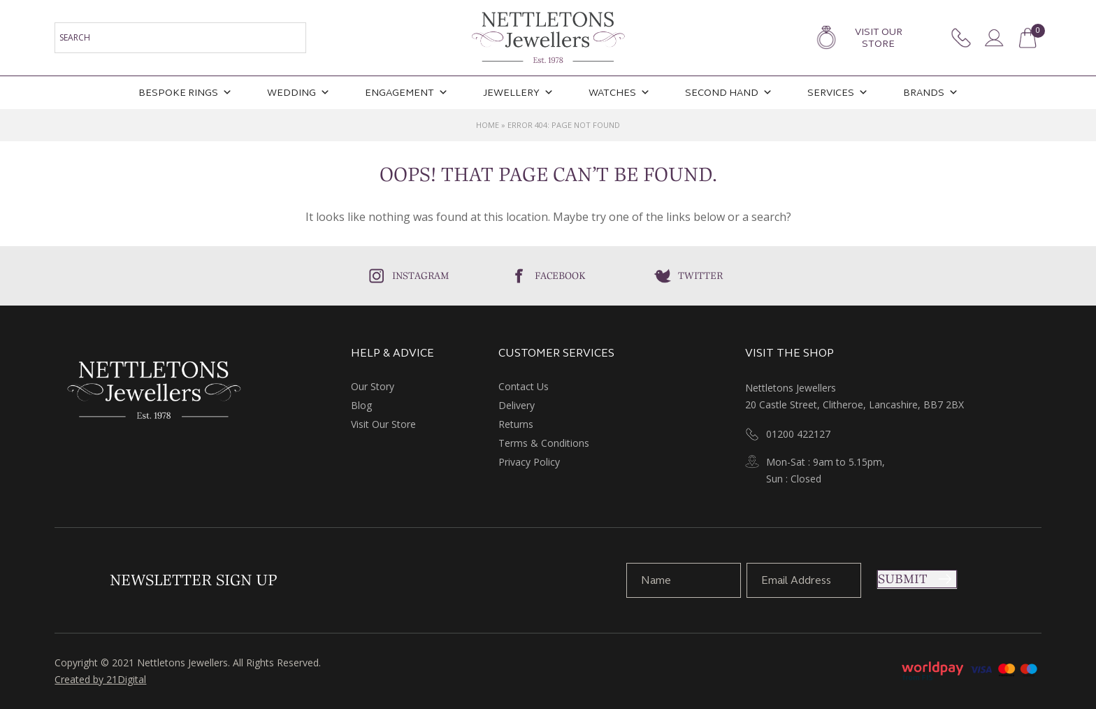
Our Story (372, 386)
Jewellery (518, 92)
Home (487, 125)
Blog (361, 405)
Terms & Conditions (543, 443)
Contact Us (523, 386)
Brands (930, 92)
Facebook (560, 275)
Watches (619, 92)
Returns (515, 424)
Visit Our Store (878, 37)
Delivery (516, 405)
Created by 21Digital (100, 679)
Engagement (406, 92)
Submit (902, 579)
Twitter (700, 275)
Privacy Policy (529, 461)
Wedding (298, 92)
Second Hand (728, 92)
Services (837, 92)
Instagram (420, 275)
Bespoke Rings (185, 92)
